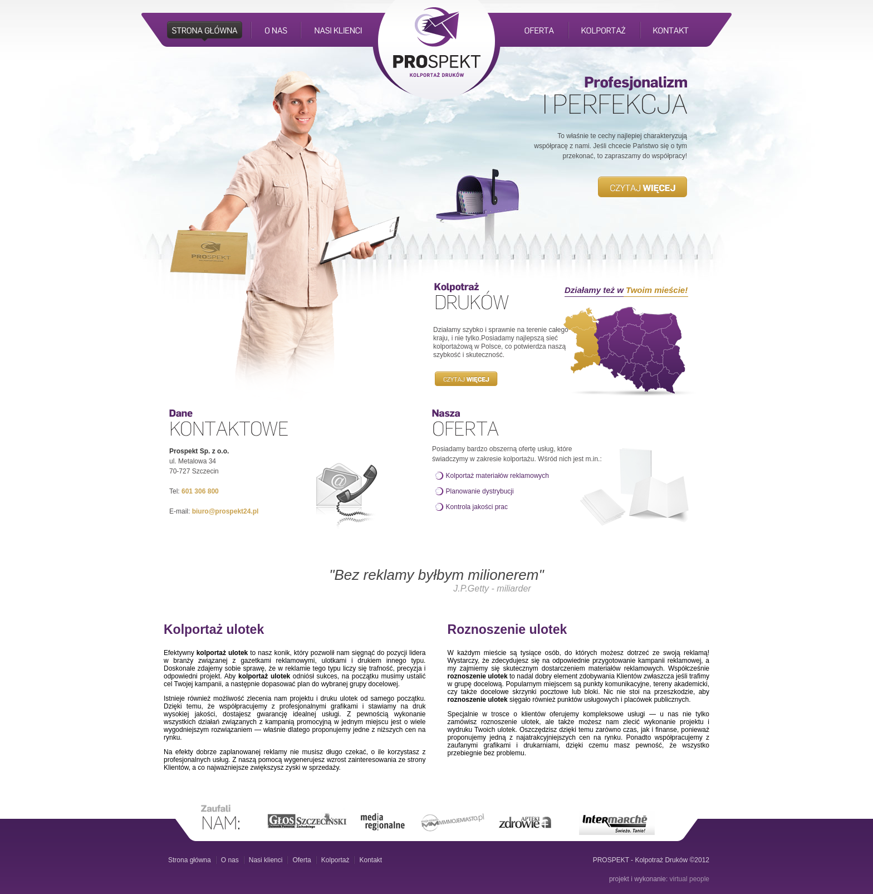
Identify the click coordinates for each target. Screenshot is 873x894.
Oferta (301, 860)
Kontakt (370, 860)
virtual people (689, 879)
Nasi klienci (266, 860)
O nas (230, 860)
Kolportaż (335, 860)
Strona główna (189, 860)
